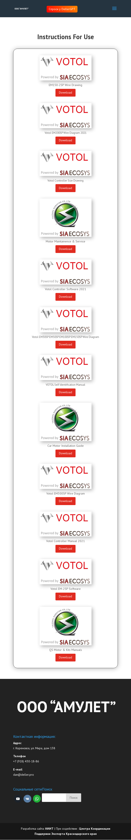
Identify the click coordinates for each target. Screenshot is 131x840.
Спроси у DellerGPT (62, 9)
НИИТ (49, 829)
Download (65, 92)
